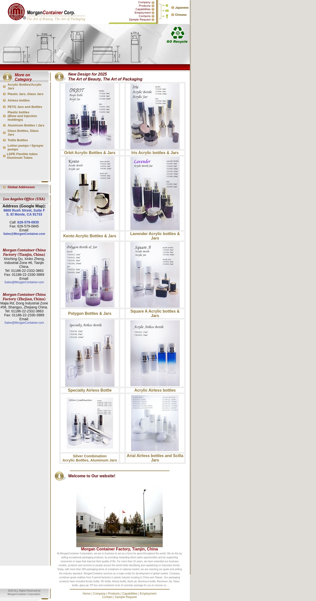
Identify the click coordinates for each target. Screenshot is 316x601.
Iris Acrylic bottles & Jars (155, 153)
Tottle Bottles (18, 140)
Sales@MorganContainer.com (24, 234)
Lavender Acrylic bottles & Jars (155, 236)
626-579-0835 (28, 222)
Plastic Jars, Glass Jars (25, 94)
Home (87, 593)
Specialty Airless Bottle (90, 390)
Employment (148, 593)
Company (99, 593)
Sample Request (126, 597)
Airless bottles (19, 100)
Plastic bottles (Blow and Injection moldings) (22, 115)
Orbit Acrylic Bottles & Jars (89, 153)
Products (114, 593)
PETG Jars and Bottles (25, 107)
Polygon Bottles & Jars (89, 313)
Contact (107, 597)
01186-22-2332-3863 (27, 271)
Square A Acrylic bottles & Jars (154, 313)
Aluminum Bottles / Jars (26, 125)
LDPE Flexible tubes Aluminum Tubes (22, 156)
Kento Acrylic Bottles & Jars (89, 236)
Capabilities (130, 593)
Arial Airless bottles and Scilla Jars (155, 458)
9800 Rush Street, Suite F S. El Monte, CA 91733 (24, 212)
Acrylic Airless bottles (155, 390)
